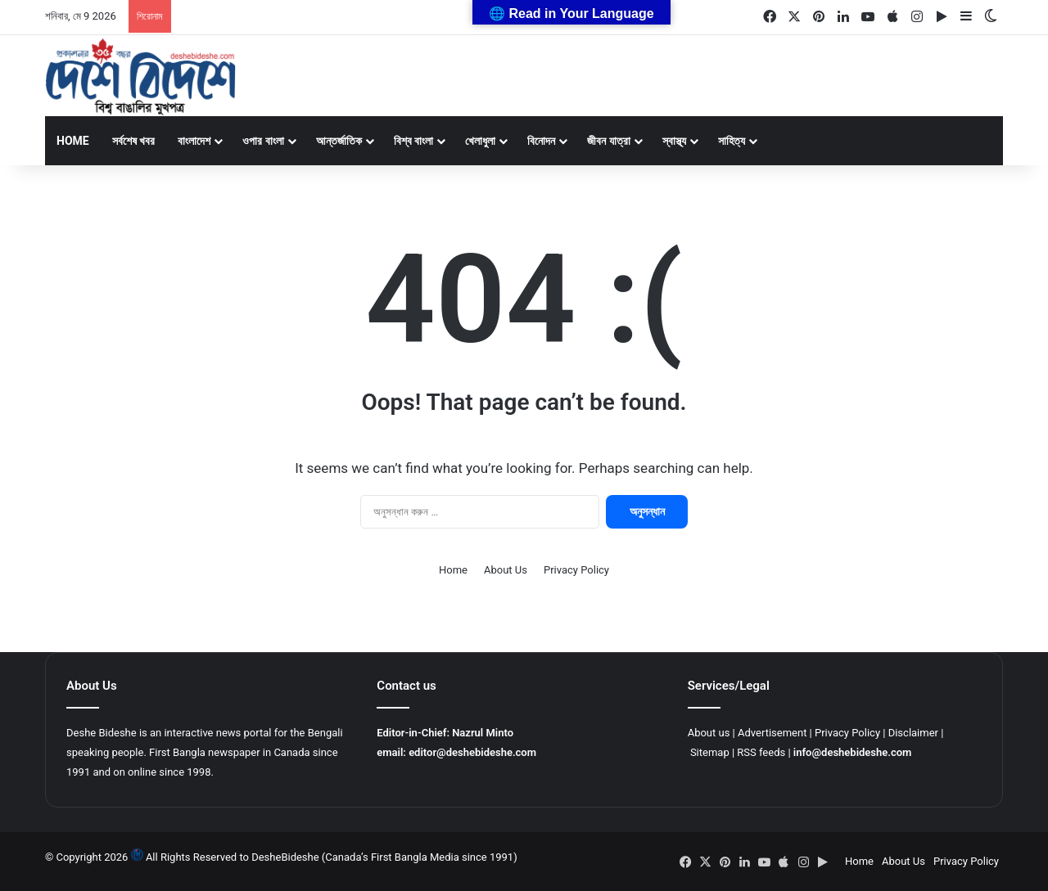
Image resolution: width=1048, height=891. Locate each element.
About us (709, 733)
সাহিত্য (731, 140)
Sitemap (710, 752)
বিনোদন (541, 140)
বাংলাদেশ (194, 140)
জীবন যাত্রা (608, 140)
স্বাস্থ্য (674, 140)
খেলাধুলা (480, 140)
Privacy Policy (576, 570)
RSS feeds (761, 752)
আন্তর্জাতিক (339, 140)
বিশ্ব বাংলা (413, 140)
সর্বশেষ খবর (133, 140)
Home (72, 140)
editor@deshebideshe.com (472, 752)
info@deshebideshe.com (852, 752)
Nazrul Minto (482, 733)
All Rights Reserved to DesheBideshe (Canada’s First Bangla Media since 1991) (331, 857)
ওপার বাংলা (262, 140)
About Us (505, 570)
